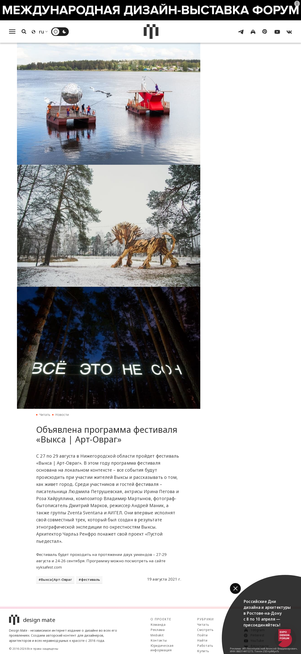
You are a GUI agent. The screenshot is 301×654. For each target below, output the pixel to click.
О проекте (160, 619)
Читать (44, 414)
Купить (203, 651)
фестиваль (90, 579)
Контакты (158, 640)
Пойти (202, 635)
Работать (205, 645)
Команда (158, 624)
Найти (202, 640)
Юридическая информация (161, 647)
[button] (235, 588)
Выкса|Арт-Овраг (56, 579)
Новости (62, 414)
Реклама (157, 630)
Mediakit (156, 635)
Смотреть (205, 630)
